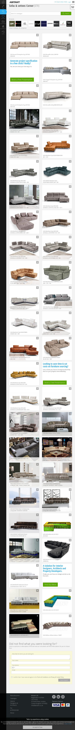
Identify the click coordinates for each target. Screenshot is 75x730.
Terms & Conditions (42, 677)
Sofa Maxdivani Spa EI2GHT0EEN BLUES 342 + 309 (51, 358)
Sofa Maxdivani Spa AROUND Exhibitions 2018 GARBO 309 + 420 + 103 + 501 (19, 232)
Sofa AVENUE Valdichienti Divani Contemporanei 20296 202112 (18, 535)
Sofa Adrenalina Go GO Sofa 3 (51, 610)
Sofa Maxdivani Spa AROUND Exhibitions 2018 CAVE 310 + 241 (18, 383)
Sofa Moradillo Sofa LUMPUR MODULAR (50, 55)
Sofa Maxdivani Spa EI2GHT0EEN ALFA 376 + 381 (20, 358)
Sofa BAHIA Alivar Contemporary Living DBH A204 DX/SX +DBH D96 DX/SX (51, 510)
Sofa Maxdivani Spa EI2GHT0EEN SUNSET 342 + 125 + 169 (18, 434)
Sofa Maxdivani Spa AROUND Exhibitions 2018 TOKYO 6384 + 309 (19, 181)
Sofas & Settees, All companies (18, 28)
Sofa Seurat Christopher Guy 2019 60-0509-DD (20, 55)
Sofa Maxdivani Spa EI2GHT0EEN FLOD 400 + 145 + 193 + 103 (18, 282)
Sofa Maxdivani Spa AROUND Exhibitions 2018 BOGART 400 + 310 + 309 (20, 409)
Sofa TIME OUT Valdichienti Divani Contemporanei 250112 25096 (19, 610)
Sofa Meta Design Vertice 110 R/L (51, 433)
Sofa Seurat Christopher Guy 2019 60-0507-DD (20, 105)
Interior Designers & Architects (14, 703)
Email (13, 670)
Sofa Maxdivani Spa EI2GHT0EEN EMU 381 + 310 (53, 156)
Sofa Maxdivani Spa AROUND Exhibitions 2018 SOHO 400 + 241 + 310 (19, 308)
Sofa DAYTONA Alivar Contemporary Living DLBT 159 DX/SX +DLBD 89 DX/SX (19, 510)
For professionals (14, 709)
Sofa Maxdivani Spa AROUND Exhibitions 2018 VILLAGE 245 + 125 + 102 (52, 207)
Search (67, 13)
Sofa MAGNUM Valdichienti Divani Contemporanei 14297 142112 (19, 585)
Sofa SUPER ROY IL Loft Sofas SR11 (19, 635)
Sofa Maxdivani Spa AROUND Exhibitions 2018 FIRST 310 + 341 (51, 232)
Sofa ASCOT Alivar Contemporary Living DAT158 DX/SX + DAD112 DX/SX (52, 484)
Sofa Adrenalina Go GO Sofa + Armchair (51, 535)
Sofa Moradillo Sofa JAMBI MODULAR (52, 105)
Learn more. (68, 724)
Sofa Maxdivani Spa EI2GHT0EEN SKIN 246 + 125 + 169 (53, 282)
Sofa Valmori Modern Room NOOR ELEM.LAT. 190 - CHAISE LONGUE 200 (20, 484)
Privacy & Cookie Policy (57, 677)
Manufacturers (14, 695)
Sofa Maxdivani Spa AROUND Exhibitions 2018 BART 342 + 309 (18, 257)
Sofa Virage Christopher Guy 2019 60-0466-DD (53, 80)
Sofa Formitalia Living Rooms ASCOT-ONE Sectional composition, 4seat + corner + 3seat (52, 459)
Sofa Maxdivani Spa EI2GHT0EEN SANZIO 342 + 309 (18, 333)
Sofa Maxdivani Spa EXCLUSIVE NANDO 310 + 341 (18, 131)
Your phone (15, 665)
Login (69, 2)
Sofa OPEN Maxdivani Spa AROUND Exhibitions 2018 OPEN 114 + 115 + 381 (52, 409)
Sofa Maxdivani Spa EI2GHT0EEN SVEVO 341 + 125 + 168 (51, 333)
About (12, 713)
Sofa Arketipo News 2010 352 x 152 (19, 458)
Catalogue (13, 698)
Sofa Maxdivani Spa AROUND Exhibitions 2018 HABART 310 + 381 (19, 206)
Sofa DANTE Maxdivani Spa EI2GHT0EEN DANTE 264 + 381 (51, 181)
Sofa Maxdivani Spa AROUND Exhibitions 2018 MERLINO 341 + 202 (52, 131)
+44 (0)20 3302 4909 (60, 2)
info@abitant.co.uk (37, 705)
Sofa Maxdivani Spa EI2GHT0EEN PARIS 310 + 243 (18, 156)
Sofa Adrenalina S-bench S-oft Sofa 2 (19, 559)
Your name (15, 660)
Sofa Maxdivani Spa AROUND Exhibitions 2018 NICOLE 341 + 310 (52, 307)
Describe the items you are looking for (23, 654)
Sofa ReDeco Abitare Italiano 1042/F (52, 635)
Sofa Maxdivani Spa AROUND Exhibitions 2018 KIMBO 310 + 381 (52, 257)
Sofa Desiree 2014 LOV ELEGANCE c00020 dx (52, 560)
